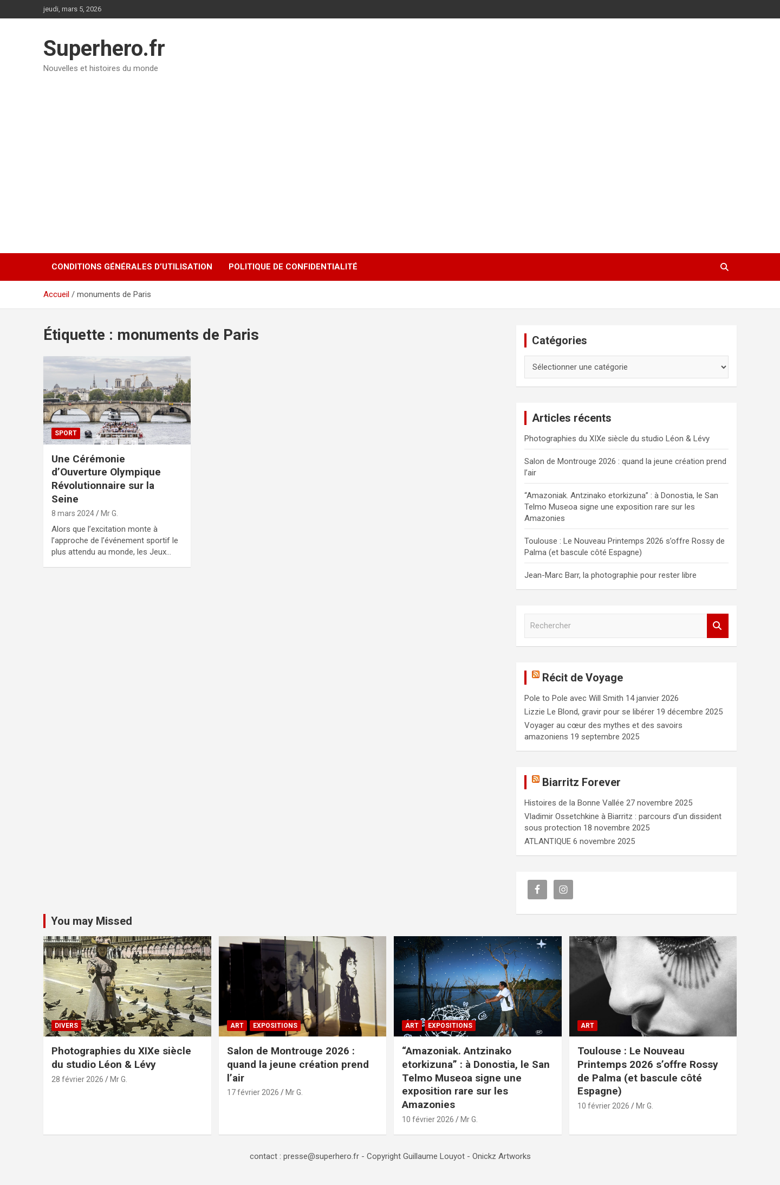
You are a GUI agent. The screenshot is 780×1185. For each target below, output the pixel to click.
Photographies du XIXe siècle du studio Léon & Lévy (617, 438)
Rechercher (718, 626)
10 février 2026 (428, 1119)
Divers (66, 1025)
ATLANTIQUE (547, 841)
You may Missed (91, 921)
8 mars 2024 (72, 513)
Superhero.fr (104, 48)
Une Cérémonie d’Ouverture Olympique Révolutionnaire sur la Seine (106, 479)
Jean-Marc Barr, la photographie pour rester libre (610, 575)
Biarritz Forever (581, 782)
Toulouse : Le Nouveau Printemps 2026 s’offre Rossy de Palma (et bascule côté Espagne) (647, 1071)
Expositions (275, 1025)
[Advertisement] (390, 160)
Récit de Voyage (582, 677)
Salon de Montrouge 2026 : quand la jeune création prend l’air (298, 1064)
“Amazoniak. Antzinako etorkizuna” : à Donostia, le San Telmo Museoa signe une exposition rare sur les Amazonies (621, 507)
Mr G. (109, 513)
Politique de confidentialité (293, 267)
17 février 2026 (253, 1092)
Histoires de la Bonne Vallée (574, 803)
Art (237, 1025)
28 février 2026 (77, 1079)
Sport (66, 433)
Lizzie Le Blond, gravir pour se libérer (589, 712)
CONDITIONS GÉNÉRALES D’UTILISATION (131, 267)
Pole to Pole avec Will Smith (573, 698)
